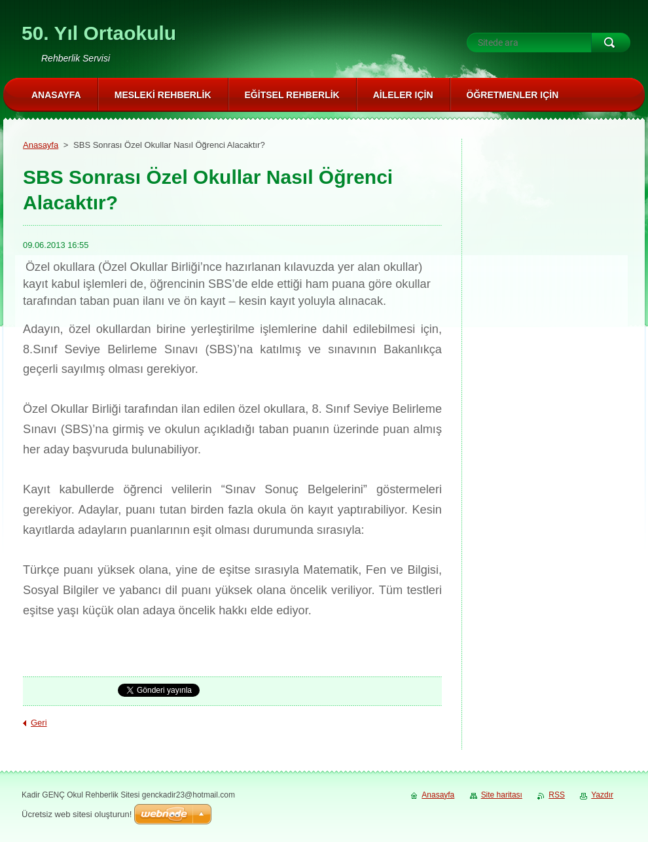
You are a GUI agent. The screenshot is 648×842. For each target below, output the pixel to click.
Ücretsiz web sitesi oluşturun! (77, 814)
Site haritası (501, 794)
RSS (557, 794)
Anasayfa (40, 145)
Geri (39, 723)
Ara (610, 42)
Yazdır (602, 794)
